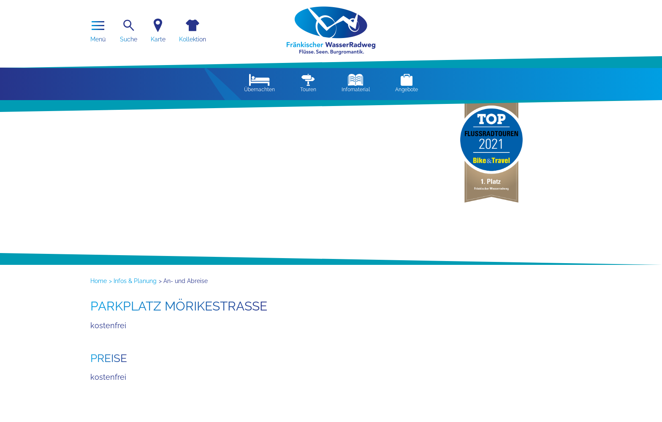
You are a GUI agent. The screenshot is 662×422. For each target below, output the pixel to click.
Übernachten (259, 83)
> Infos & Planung (133, 281)
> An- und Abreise (183, 281)
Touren (308, 83)
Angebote (406, 83)
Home (98, 281)
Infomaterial (356, 83)
